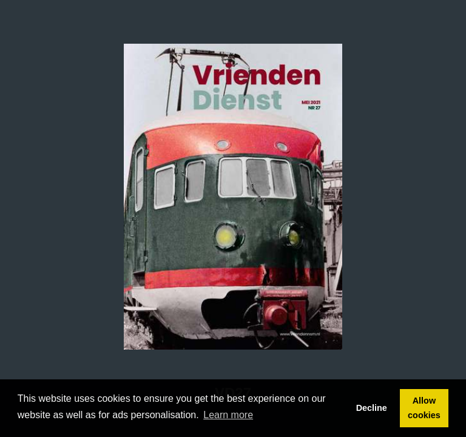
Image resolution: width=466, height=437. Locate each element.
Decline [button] (371, 408)
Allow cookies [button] (424, 408)
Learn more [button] (228, 415)
